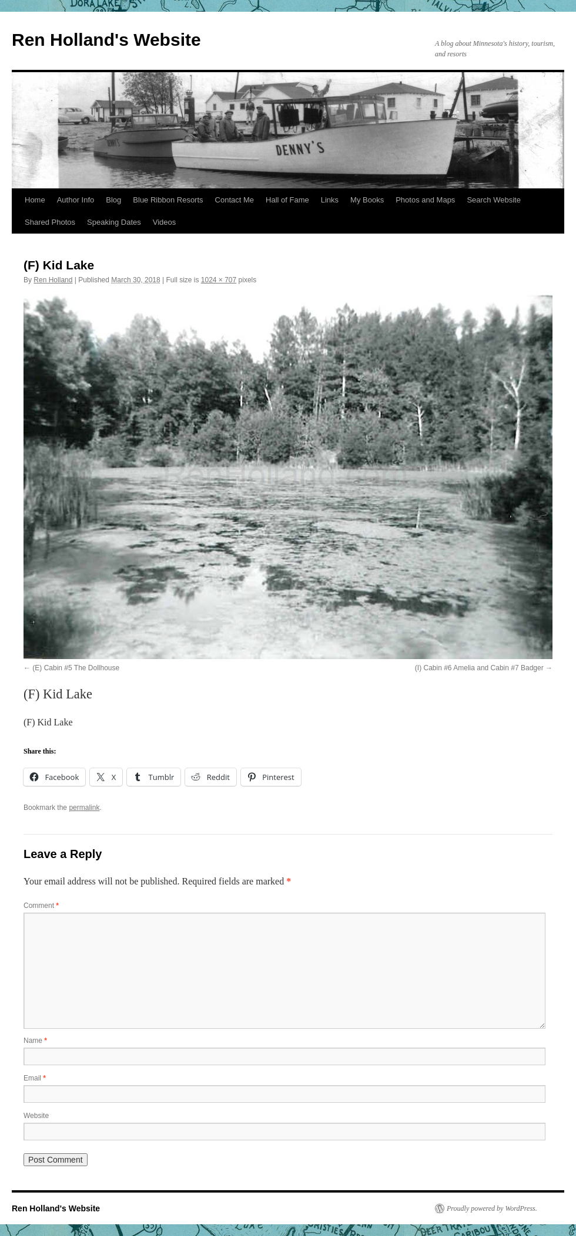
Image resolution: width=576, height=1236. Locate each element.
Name (35, 1040)
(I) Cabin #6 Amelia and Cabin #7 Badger (479, 668)
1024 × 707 (218, 280)
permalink (84, 807)
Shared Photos (50, 222)
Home (35, 199)
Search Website (494, 199)
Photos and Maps (425, 199)
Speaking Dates (114, 222)
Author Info (76, 199)
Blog (113, 199)
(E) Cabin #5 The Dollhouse (75, 668)
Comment (41, 905)
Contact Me (234, 199)
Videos (164, 222)
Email (35, 1078)
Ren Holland (53, 280)
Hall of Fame (287, 199)
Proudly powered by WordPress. (492, 1208)
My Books (367, 199)
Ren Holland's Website (106, 39)
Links (330, 199)
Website (36, 1116)
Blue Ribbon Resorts (168, 199)
